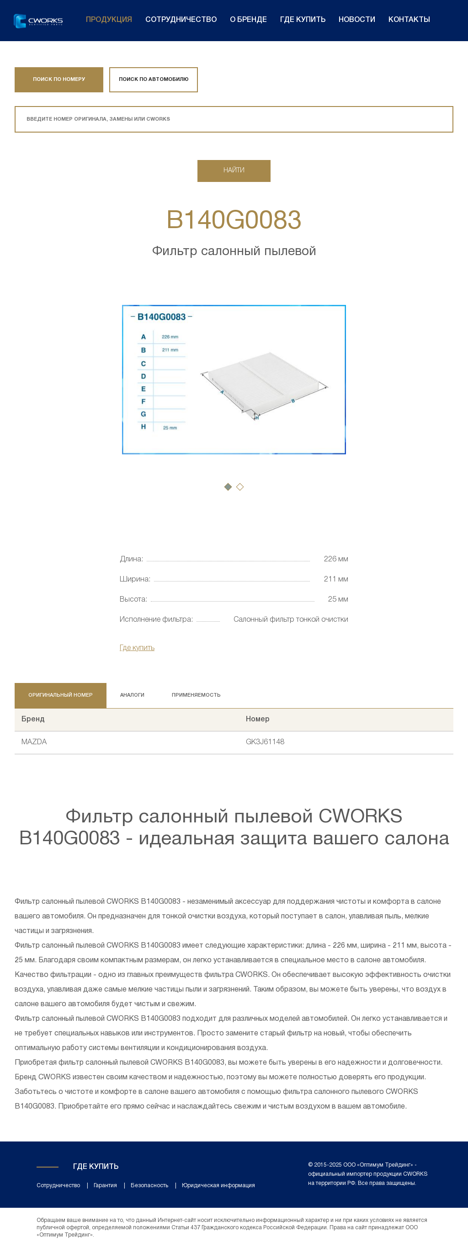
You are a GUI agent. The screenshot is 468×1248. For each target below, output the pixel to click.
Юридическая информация (218, 1185)
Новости (357, 20)
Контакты (409, 20)
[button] (228, 487)
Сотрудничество (181, 20)
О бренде (248, 20)
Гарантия (105, 1185)
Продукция (109, 20)
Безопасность (149, 1185)
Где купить (302, 20)
